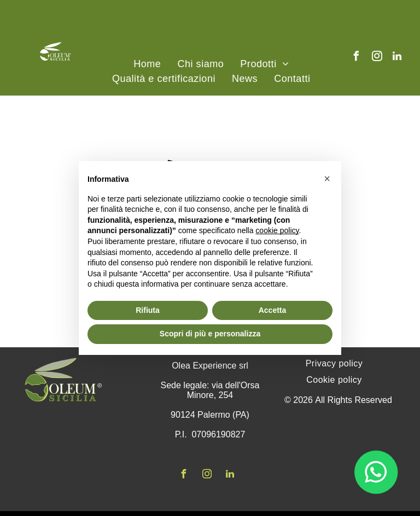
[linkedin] (397, 58)
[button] (327, 178)
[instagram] (376, 58)
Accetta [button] (273, 310)
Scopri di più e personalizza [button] (210, 333)
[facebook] (356, 58)
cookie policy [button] (277, 230)
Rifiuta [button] (148, 310)
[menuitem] (147, 64)
